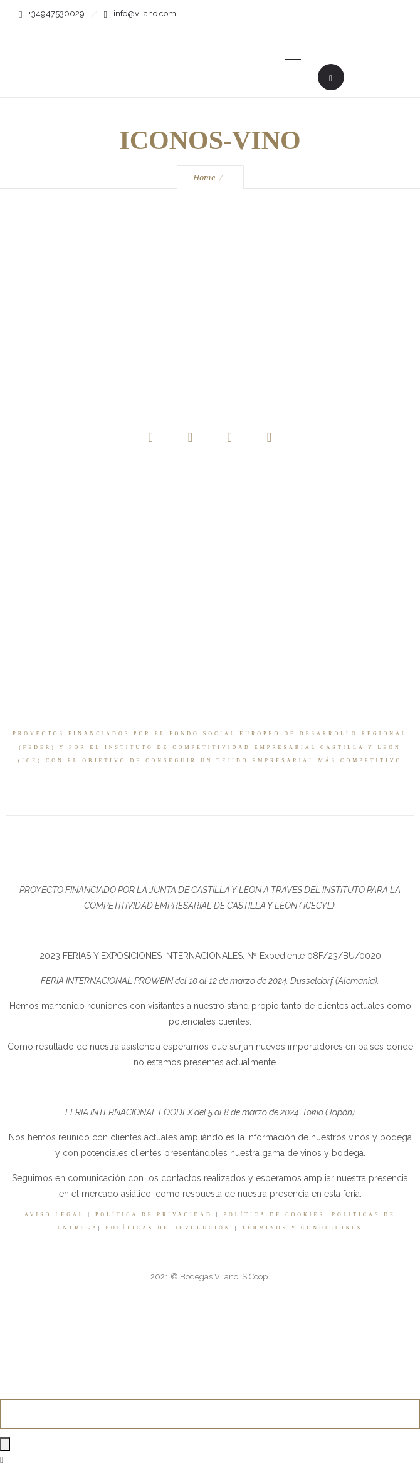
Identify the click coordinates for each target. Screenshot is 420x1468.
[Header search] (330, 78)
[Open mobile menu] (297, 62)
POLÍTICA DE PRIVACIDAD (154, 1214)
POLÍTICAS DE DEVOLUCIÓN (168, 1228)
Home (204, 177)
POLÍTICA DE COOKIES (274, 1214)
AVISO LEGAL (54, 1214)
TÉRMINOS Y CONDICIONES (302, 1228)
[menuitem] (351, 62)
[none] (351, 62)
